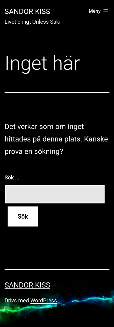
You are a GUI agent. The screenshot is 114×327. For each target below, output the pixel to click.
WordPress (43, 300)
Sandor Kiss (27, 11)
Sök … (12, 177)
